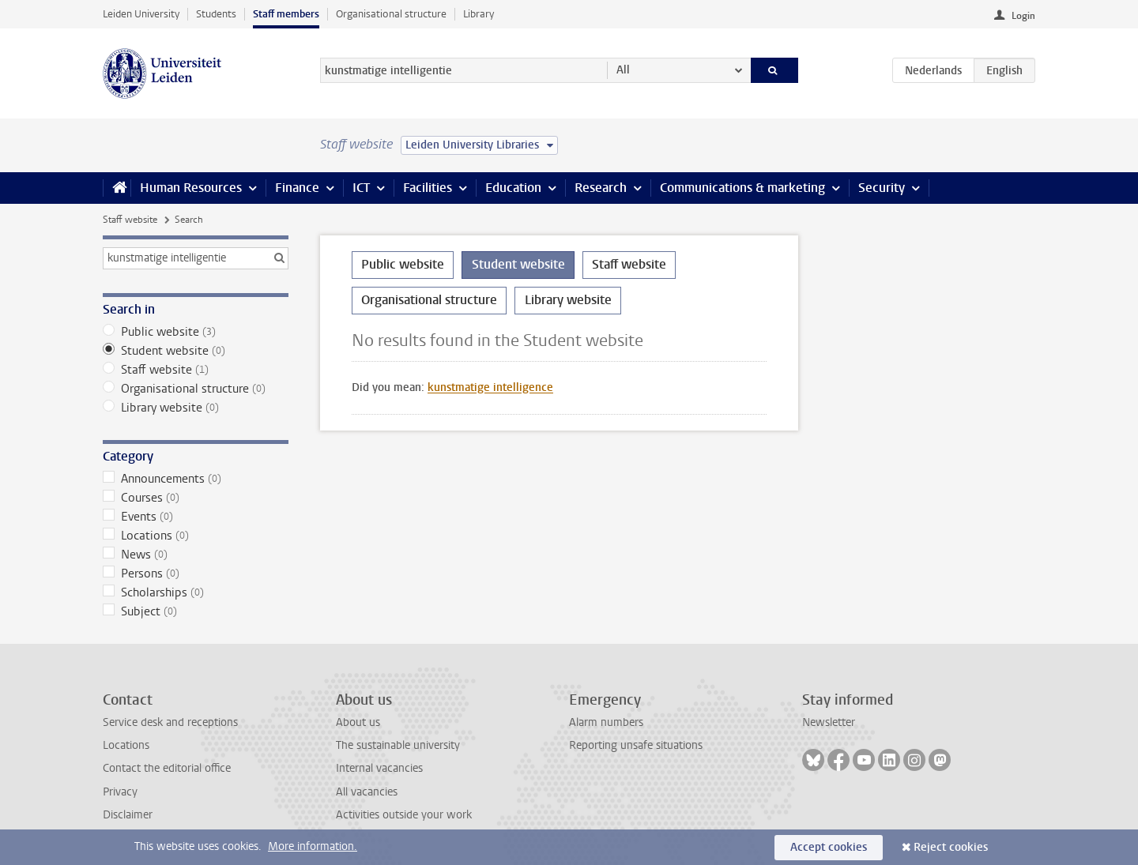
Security (881, 187)
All (623, 69)
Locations (195, 535)
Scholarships (195, 592)
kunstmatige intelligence (490, 387)
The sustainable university (398, 745)
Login (1023, 15)
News (195, 554)
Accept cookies (828, 847)
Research (601, 187)
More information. (312, 846)
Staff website (130, 219)
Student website (195, 350)
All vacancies (367, 791)
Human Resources (191, 187)
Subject (195, 611)
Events (195, 516)
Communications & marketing (742, 187)
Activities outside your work (404, 814)
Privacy (120, 791)
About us (358, 722)
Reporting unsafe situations (636, 745)
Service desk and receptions (170, 722)
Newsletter (828, 722)
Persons (195, 573)
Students (216, 14)
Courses (195, 497)
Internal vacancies (379, 768)
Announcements (195, 478)
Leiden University (141, 14)
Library (478, 14)
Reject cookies (951, 847)
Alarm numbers (606, 722)
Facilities (427, 187)
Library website (195, 407)
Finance (297, 187)
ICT (361, 187)
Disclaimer (128, 814)
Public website (195, 331)
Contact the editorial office (167, 768)
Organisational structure (391, 14)
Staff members (286, 14)
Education (513, 187)
